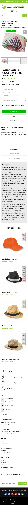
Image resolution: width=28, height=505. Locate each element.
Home (2, 21)
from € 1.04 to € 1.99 (7, 295)
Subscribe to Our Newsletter (8, 453)
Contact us (4, 139)
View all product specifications (10, 84)
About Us (3, 460)
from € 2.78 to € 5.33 (7, 328)
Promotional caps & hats (7, 25)
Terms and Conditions (6, 448)
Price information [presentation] (14, 158)
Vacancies (3, 462)
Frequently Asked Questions (8, 422)
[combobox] (12, 15)
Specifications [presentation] (14, 154)
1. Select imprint (7, 89)
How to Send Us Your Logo (7, 434)
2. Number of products (9, 100)
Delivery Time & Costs (6, 424)
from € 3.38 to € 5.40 (7, 362)
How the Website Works (7, 427)
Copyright (3, 450)
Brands (2, 441)
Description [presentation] (14, 149)
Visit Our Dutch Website (7, 467)
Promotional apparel (6, 23)
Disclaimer (3, 446)
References (3, 465)
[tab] (14, 149)
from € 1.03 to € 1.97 (7, 261)
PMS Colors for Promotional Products (10, 431)
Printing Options (5, 429)
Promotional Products (11, 21)
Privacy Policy (4, 443)
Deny (17, 503)
